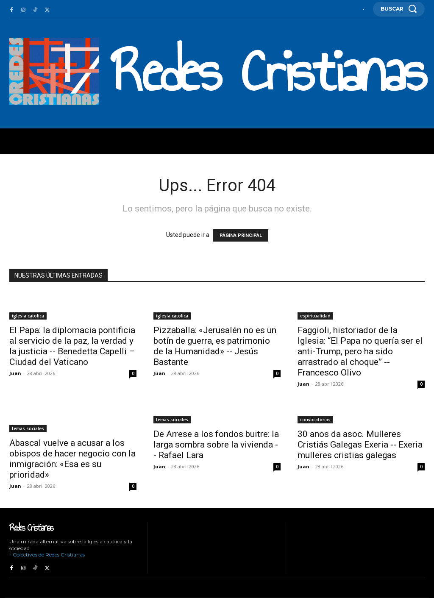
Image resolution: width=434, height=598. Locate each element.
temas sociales (28, 428)
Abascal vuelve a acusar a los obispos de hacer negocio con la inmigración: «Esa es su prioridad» (72, 459)
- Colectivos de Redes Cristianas (47, 554)
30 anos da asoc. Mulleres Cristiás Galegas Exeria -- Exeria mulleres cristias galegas (360, 444)
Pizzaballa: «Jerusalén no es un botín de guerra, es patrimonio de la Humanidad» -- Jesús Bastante (214, 346)
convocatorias (315, 420)
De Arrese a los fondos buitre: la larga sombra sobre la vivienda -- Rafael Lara (216, 444)
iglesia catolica (28, 316)
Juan (15, 373)
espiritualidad (315, 316)
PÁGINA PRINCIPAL (241, 235)
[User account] (363, 9)
